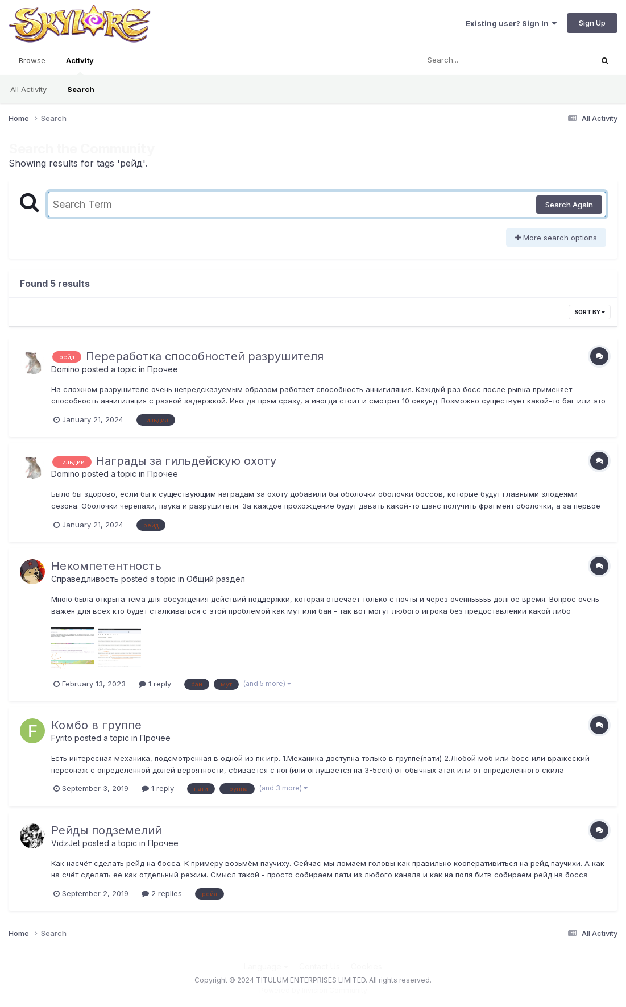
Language (266, 966)
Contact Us (319, 966)
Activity (80, 65)
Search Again (569, 204)
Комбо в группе (96, 725)
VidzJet (65, 843)
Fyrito (61, 738)
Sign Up (592, 22)
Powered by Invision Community (313, 990)
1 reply (155, 683)
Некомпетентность (106, 566)
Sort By (589, 312)
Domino (65, 369)
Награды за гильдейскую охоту (186, 461)
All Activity (28, 89)
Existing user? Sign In (511, 23)
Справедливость (85, 579)
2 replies (162, 893)
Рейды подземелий (106, 830)
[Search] (474, 60)
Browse (32, 60)
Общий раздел (215, 579)
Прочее (162, 369)
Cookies (366, 966)
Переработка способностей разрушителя (205, 356)
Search (80, 89)
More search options (556, 237)
